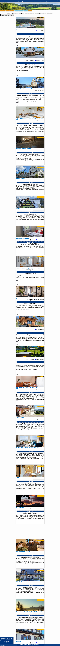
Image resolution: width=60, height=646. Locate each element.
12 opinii (36, 247)
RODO (8, 641)
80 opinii (41, 397)
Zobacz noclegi (30, 66)
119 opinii (32, 217)
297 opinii (34, 187)
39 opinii (42, 128)
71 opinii (40, 620)
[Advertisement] (30, 532)
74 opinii (43, 98)
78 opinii (40, 277)
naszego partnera (25, 73)
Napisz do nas (38, 644)
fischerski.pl (58, 0)
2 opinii (36, 560)
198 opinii (33, 590)
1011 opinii (39, 456)
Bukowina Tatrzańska (40, 17)
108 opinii (33, 307)
